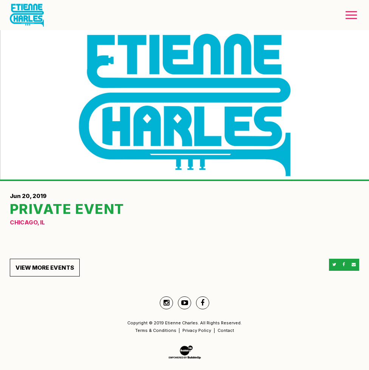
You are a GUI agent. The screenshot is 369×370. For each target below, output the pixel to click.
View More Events (44, 267)
